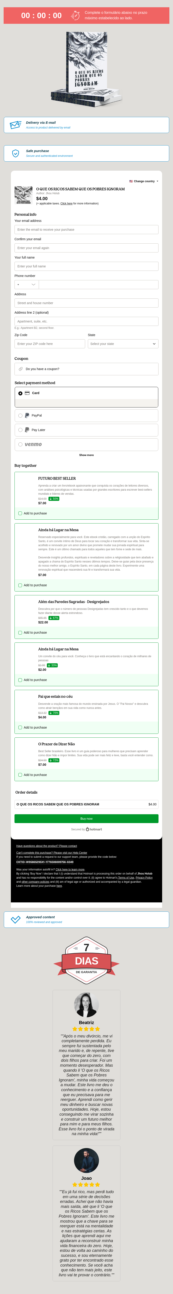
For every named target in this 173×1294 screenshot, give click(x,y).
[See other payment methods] (86, 455)
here (59, 885)
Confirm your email (27, 239)
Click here (66, 203)
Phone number (24, 276)
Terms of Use (126, 877)
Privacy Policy (144, 877)
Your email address (27, 221)
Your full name (24, 257)
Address (20, 294)
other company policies (35, 881)
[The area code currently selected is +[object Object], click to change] (26, 284)
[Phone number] (99, 284)
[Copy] (45, 862)
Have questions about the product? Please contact (46, 846)
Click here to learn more (70, 869)
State (91, 335)
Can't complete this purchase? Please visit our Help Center (51, 852)
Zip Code (20, 335)
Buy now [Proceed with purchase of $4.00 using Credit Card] (86, 819)
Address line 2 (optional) (31, 312)
